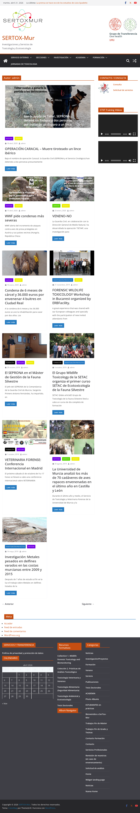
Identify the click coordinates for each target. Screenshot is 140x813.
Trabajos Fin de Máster (96, 723)
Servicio (56, 206)
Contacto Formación (95, 738)
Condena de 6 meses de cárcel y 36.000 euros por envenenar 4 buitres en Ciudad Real (24, 296)
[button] (30, 57)
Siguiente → (88, 603)
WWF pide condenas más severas (24, 218)
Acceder (8, 623)
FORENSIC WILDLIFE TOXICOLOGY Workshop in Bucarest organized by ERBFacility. (71, 296)
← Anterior (8, 603)
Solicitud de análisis (95, 768)
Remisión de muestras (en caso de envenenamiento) (96, 759)
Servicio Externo (20, 57)
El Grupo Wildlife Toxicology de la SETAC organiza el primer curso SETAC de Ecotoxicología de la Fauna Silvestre (71, 381)
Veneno (18, 138)
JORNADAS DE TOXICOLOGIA (24, 64)
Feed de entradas (13, 627)
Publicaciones (92, 682)
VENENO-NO (62, 216)
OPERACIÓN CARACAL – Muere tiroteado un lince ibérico (43, 150)
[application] (118, 125)
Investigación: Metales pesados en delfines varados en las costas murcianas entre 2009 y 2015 (23, 565)
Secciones (41, 57)
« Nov (4, 703)
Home (88, 774)
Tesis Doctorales (65, 705)
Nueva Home (92, 791)
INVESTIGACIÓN (61, 57)
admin (23, 143)
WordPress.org (12, 635)
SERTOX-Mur (18, 38)
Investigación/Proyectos (62, 280)
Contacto (90, 744)
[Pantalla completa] (134, 134)
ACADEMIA (80, 57)
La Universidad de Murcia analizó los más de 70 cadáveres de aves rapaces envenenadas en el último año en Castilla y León (71, 480)
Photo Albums (92, 699)
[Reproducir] (101, 134)
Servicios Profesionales (96, 750)
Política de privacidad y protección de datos (22, 653)
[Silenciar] (130, 134)
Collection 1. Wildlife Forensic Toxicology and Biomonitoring (68, 659)
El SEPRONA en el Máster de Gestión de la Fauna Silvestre (24, 376)
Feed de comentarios (15, 631)
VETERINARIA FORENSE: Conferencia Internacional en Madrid (24, 463)
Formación (98, 57)
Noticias (9, 138)
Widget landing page (95, 779)
